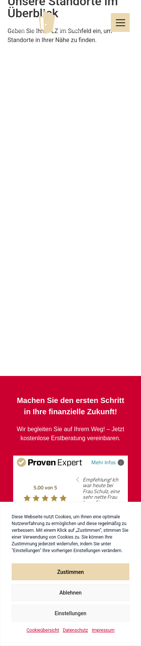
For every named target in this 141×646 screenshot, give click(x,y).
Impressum (103, 630)
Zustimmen (70, 572)
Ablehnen (70, 593)
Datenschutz (75, 630)
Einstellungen (70, 613)
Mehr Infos (107, 462)
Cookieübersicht (43, 630)
